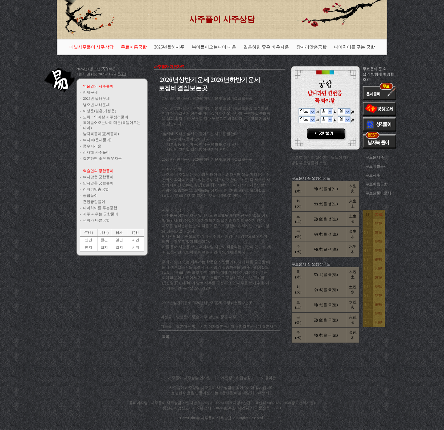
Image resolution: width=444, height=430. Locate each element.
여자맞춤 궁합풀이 (98, 177)
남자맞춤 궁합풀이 (98, 183)
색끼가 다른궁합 (96, 220)
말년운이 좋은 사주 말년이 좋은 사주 (205, 317)
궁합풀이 (90, 195)
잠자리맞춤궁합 (311, 47)
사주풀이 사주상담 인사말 (189, 378)
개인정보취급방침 (236, 378)
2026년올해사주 (169, 47)
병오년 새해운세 (96, 105)
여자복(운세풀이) (97, 140)
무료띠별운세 (376, 166)
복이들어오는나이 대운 (214, 47)
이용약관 (268, 378)
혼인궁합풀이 (94, 202)
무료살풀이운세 (378, 193)
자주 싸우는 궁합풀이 (100, 214)
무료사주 (372, 175)
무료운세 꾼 (375, 157)
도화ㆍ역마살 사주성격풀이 (105, 117)
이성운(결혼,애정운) (99, 111)
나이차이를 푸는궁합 (100, 208)
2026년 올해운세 (96, 98)
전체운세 (90, 92)
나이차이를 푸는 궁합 (354, 47)
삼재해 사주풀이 (96, 152)
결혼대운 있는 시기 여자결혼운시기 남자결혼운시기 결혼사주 (226, 326)
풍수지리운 (92, 146)
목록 (165, 337)
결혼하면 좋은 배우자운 (266, 47)
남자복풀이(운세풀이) (101, 134)
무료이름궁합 (376, 184)
